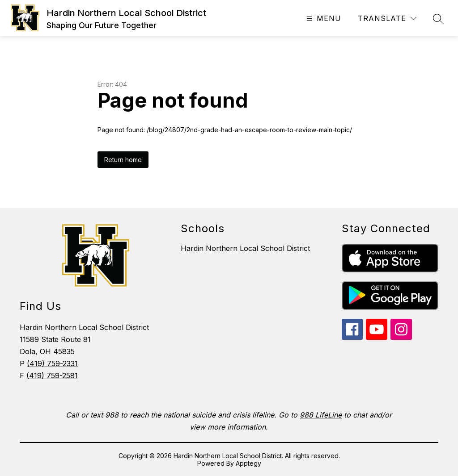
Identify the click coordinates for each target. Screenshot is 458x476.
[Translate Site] (387, 18)
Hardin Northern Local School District (245, 248)
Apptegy (248, 463)
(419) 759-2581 (52, 375)
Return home (123, 159)
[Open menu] (322, 18)
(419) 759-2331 (52, 363)
